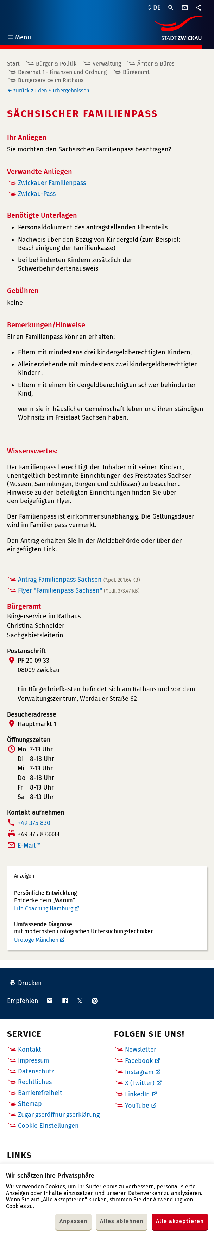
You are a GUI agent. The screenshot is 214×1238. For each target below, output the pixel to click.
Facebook (139, 1061)
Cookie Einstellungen (48, 1125)
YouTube (137, 1105)
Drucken (26, 983)
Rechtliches (35, 1082)
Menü (19, 38)
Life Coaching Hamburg (43, 908)
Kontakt (29, 1049)
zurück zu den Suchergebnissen (51, 90)
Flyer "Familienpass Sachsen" (79, 590)
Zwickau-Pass (37, 194)
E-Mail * (29, 845)
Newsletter (140, 1049)
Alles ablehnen (121, 1221)
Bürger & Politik (56, 63)
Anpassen (73, 1221)
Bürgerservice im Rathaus (50, 80)
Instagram (139, 1072)
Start (13, 63)
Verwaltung (107, 63)
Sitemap (30, 1104)
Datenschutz (36, 1071)
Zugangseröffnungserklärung (59, 1115)
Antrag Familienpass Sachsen (79, 579)
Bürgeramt (136, 72)
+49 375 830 (34, 823)
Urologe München (36, 939)
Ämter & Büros (155, 63)
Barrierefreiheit (40, 1093)
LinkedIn (137, 1094)
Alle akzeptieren (180, 1221)
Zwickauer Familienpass (52, 183)
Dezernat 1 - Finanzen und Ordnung (62, 72)
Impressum (33, 1060)
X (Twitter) (140, 1083)
